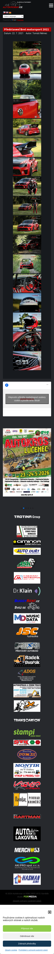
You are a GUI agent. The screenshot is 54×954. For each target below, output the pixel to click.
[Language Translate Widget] (13, 16)
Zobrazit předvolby (27, 943)
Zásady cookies (11, 950)
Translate (17, 20)
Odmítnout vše (27, 936)
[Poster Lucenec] (27, 504)
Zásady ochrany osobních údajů (27, 901)
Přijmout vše (27, 928)
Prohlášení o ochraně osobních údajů (33, 950)
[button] (49, 912)
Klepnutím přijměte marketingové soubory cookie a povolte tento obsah (27, 399)
